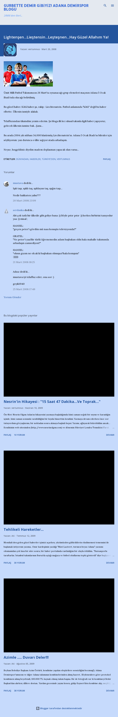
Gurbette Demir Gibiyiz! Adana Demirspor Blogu (46, 7)
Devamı (110, 434)
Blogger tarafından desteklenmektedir (59, 708)
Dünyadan (22, 159)
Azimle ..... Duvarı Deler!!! (26, 657)
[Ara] (105, 5)
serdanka (18, 210)
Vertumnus (63, 159)
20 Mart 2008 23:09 (24, 200)
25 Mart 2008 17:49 (24, 289)
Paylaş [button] (107, 159)
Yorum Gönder (12, 297)
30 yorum (19, 562)
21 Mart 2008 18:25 (24, 262)
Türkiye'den (49, 159)
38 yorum (19, 690)
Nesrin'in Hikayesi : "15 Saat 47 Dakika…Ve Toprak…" (52, 401)
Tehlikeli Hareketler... (24, 529)
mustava (18, 183)
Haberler (35, 159)
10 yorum (19, 434)
